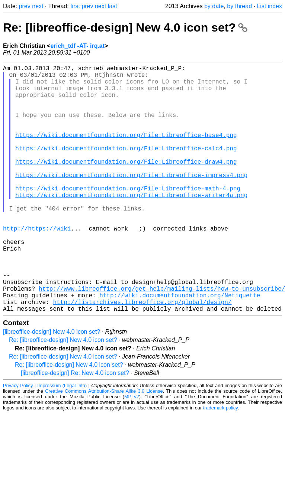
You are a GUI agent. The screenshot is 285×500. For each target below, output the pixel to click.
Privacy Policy (18, 440)
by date (214, 6)
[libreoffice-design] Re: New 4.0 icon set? (75, 428)
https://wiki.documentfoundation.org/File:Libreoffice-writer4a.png (131, 224)
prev (25, 6)
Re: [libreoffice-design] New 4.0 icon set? (125, 27)
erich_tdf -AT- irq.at (78, 46)
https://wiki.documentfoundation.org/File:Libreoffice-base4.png (126, 151)
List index (269, 6)
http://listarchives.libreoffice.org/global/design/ (142, 355)
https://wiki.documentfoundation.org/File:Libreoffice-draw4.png (126, 184)
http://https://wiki (37, 265)
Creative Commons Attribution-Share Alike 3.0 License (104, 446)
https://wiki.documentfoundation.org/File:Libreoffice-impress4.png (131, 200)
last (112, 6)
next (37, 6)
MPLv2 (131, 451)
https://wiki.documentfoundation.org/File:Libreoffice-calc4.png (126, 167)
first (75, 6)
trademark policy (220, 462)
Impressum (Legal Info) (62, 440)
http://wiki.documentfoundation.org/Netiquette (179, 347)
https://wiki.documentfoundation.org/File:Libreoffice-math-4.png (127, 216)
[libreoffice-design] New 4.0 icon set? (51, 386)
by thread (239, 6)
